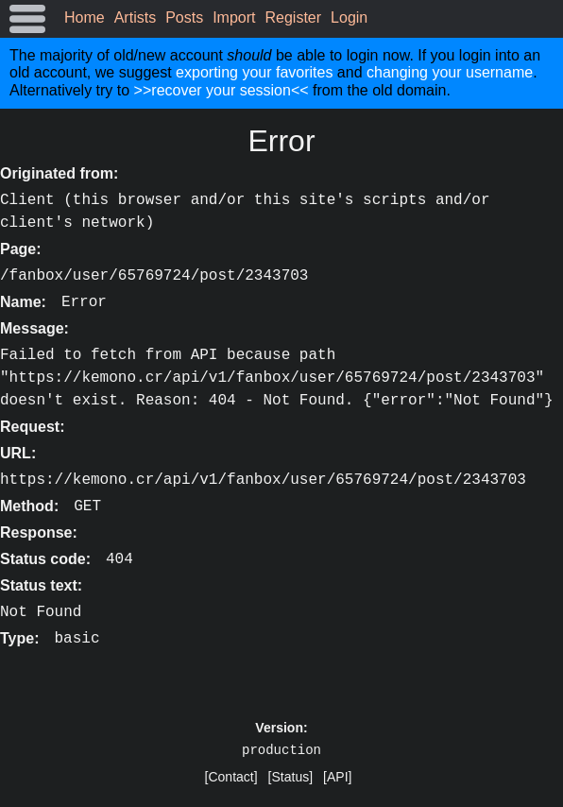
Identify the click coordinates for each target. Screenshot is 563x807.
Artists (135, 17)
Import (234, 17)
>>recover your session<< (221, 90)
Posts (184, 17)
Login (349, 17)
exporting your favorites (254, 72)
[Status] (290, 776)
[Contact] (231, 776)
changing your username (450, 72)
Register (293, 17)
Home (84, 17)
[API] (337, 776)
